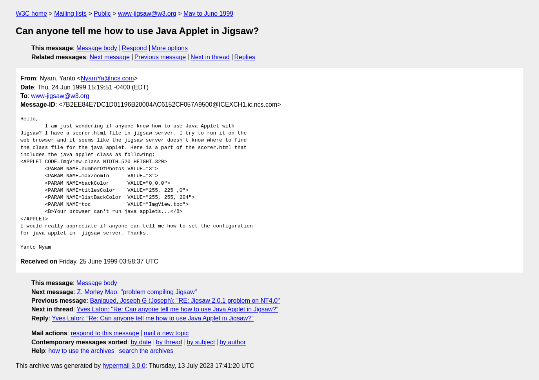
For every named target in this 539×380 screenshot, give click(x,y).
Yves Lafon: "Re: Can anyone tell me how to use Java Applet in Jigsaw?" (177, 309)
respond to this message (105, 333)
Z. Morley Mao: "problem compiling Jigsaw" (137, 292)
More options (170, 48)
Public (102, 13)
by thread (169, 342)
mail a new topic (166, 333)
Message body (96, 48)
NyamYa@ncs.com (107, 78)
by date (141, 342)
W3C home (31, 13)
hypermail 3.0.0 (123, 365)
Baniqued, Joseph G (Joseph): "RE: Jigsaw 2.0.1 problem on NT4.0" (185, 300)
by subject (201, 342)
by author (233, 342)
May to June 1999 (208, 13)
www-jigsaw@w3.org (147, 13)
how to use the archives (81, 350)
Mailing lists (70, 13)
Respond (134, 48)
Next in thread (210, 57)
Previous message (160, 57)
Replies (244, 57)
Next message (110, 57)
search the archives (146, 350)
